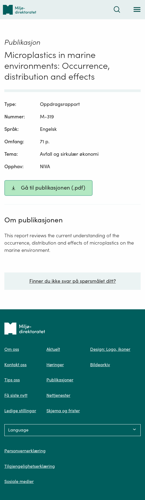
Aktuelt (53, 349)
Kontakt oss (15, 364)
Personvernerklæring (25, 450)
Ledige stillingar (20, 410)
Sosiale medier (19, 481)
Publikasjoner (59, 379)
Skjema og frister (63, 410)
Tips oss (12, 379)
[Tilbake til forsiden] (19, 9)
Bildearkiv (100, 364)
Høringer (55, 364)
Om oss (11, 349)
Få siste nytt (15, 395)
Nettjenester (58, 395)
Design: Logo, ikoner (110, 349)
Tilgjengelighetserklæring (29, 466)
